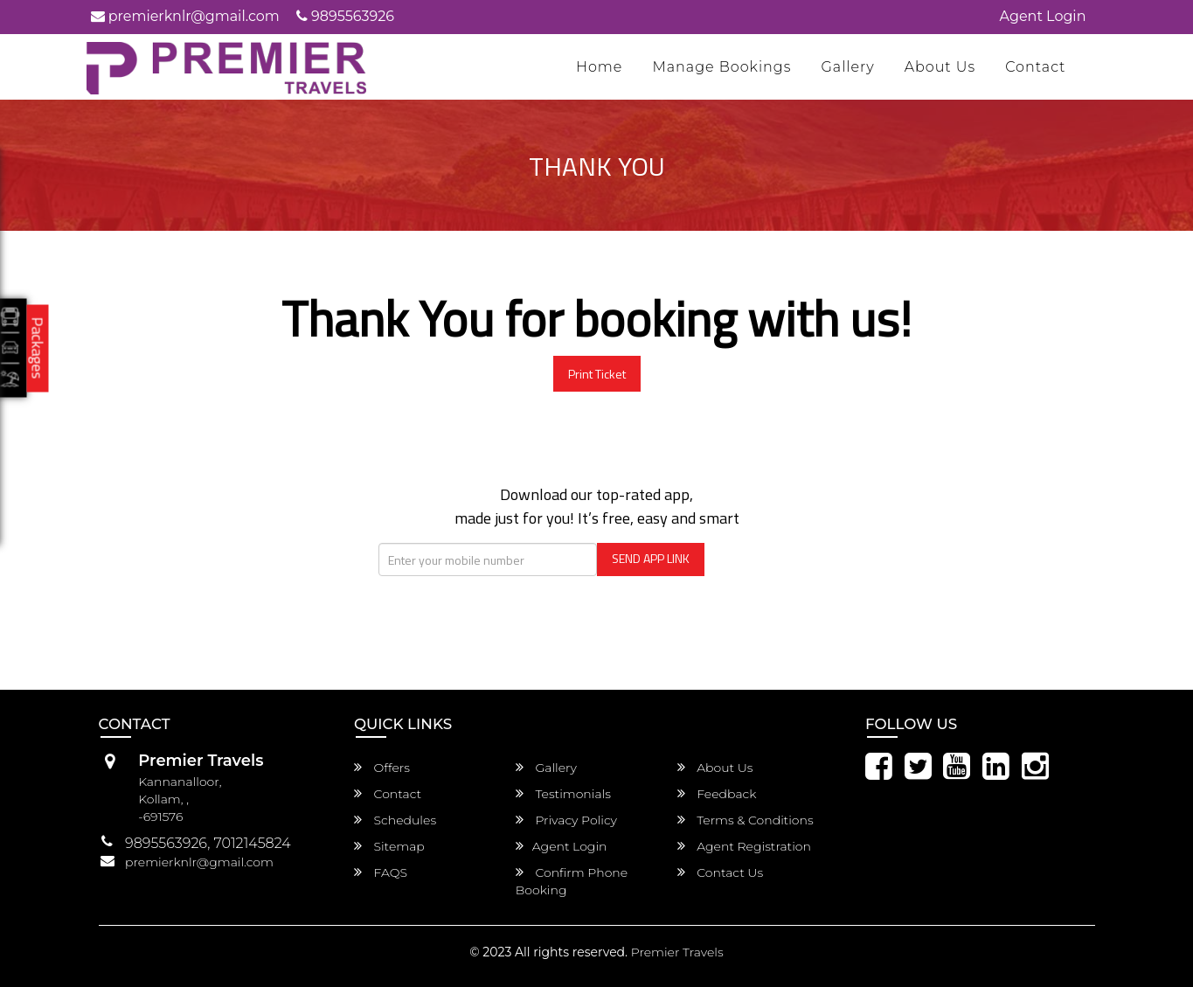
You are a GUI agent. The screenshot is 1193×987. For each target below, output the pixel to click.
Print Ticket (597, 374)
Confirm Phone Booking (572, 881)
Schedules (395, 820)
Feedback (717, 794)
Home (599, 67)
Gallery (847, 67)
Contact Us (720, 872)
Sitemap (389, 846)
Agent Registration (744, 846)
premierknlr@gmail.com (185, 16)
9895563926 (345, 16)
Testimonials (563, 794)
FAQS (380, 872)
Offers (382, 767)
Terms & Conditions (745, 820)
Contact (1035, 67)
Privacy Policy (566, 820)
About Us (940, 67)
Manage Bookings (721, 67)
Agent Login (1043, 16)
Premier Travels (677, 952)
